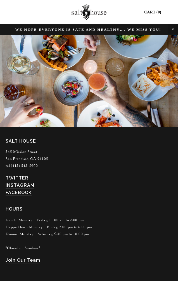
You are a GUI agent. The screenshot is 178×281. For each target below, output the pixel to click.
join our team (23, 260)
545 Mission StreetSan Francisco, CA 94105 (27, 155)
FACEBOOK (19, 192)
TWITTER (17, 178)
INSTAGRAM (20, 185)
